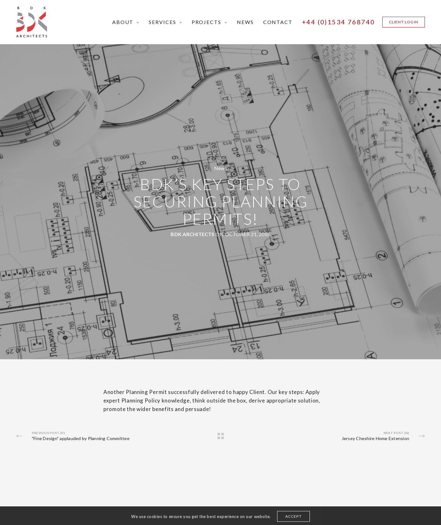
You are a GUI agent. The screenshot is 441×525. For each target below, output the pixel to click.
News (245, 22)
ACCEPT (293, 519)
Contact (278, 22)
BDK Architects (192, 234)
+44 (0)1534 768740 (338, 22)
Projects (206, 22)
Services (162, 22)
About (123, 22)
